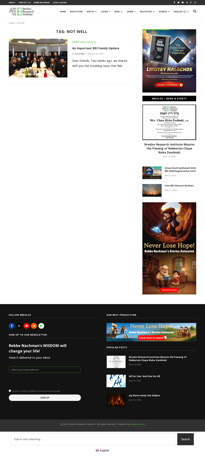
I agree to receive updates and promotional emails (36, 391)
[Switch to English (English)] (102, 450)
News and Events (84, 42)
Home (12, 22)
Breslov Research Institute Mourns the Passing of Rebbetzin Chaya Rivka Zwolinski (169, 148)
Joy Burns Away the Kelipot (144, 395)
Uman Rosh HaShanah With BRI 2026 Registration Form (180, 169)
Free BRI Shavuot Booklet (179, 185)
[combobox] (93, 439)
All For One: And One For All (144, 376)
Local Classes (60, 2)
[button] (145, 58)
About (12, 2)
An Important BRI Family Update (95, 48)
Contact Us (25, 2)
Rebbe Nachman (41, 2)
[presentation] (33, 380)
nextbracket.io (137, 424)
